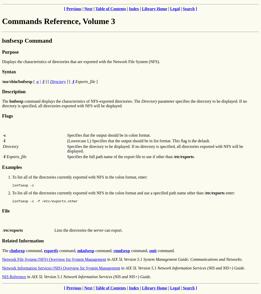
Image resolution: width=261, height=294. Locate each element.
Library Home (154, 9)
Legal (175, 9)
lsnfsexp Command (27, 40)
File (6, 212)
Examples (12, 167)
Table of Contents (110, 9)
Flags (7, 116)
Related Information (23, 242)
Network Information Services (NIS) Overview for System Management (61, 269)
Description (13, 91)
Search (189, 9)
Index (134, 9)
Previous (73, 9)
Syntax (9, 71)
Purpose (10, 52)
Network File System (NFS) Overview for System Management (54, 261)
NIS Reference (14, 278)
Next (88, 9)
